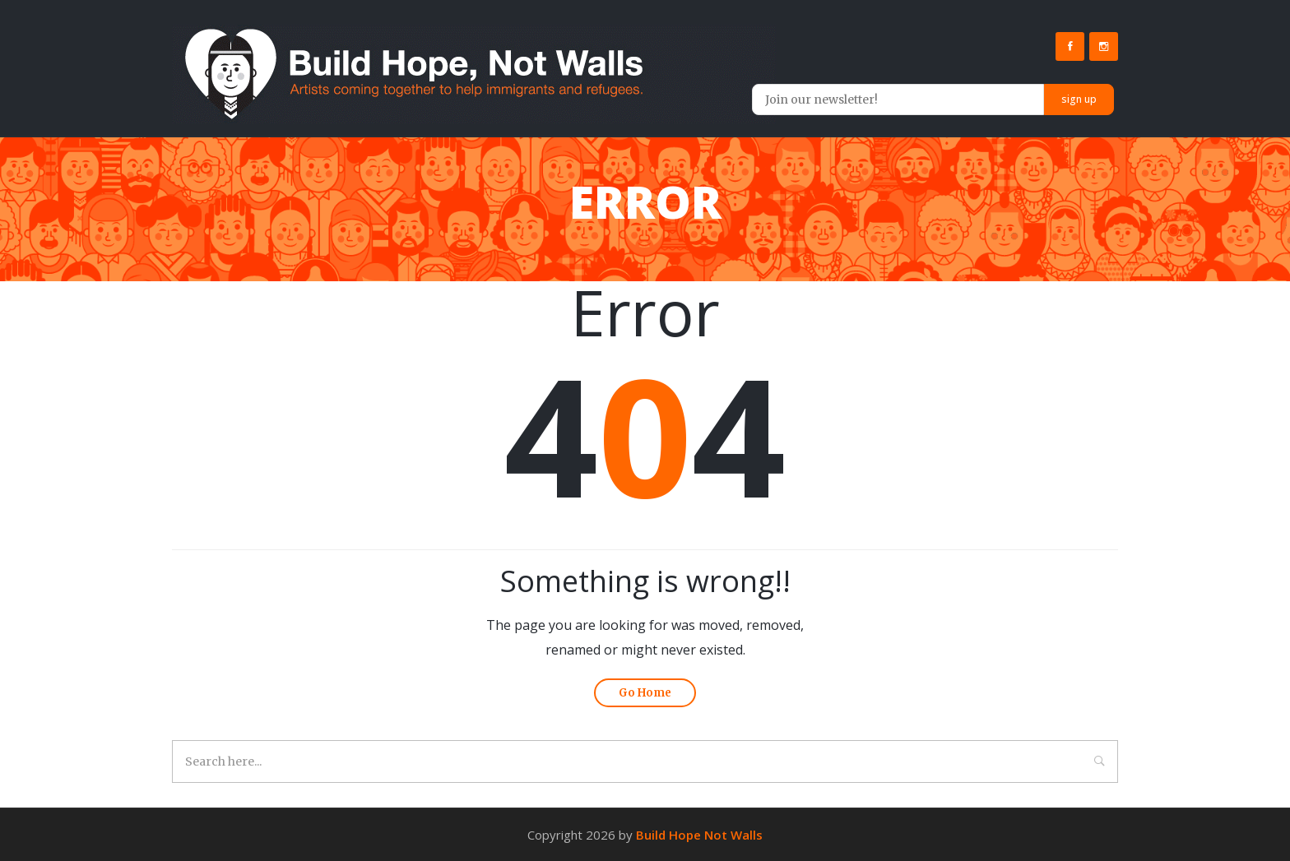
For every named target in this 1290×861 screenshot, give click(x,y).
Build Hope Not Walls (699, 834)
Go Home (645, 693)
